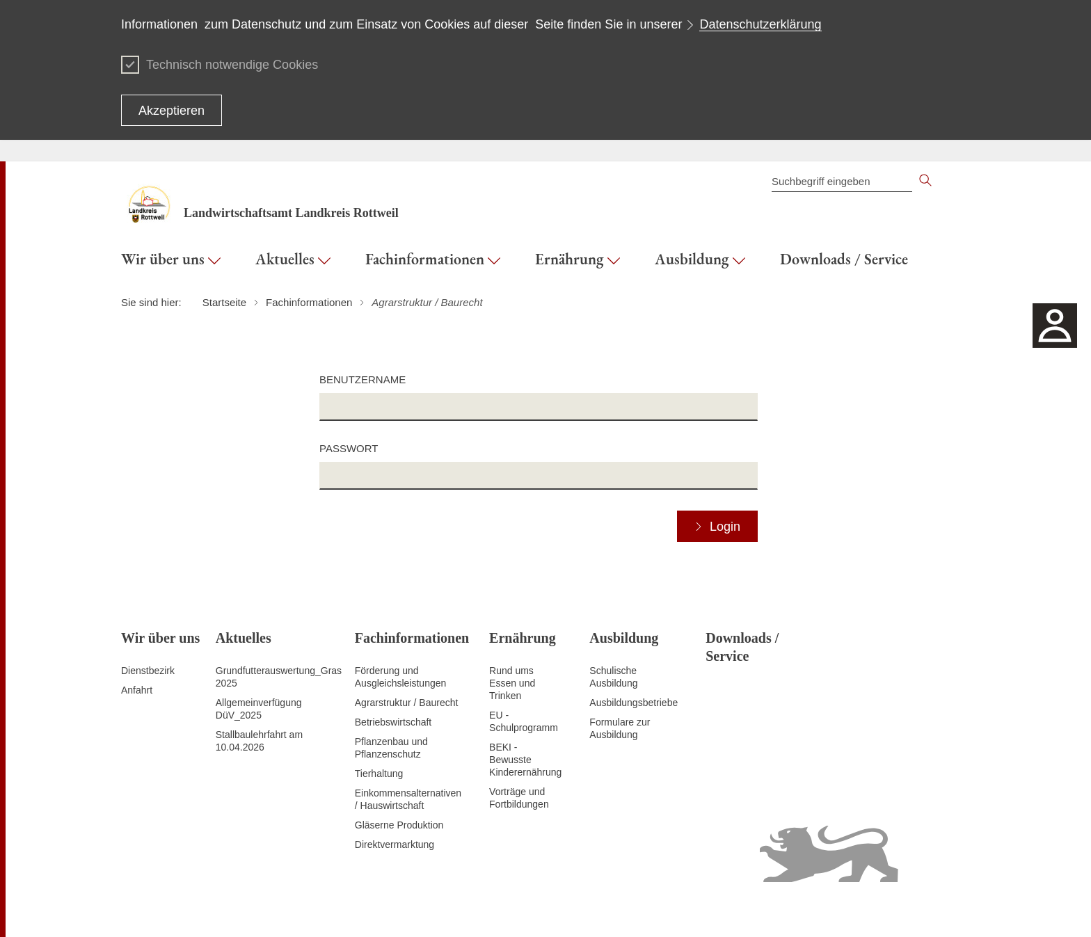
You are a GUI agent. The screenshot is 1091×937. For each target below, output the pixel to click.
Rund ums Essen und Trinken (512, 683)
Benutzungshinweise (869, 909)
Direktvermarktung (394, 844)
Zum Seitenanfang (160, 909)
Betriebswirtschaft (393, 722)
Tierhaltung (379, 773)
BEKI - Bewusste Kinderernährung (525, 760)
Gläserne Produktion (399, 825)
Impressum (946, 909)
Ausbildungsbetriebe (633, 702)
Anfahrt (136, 690)
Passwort (348, 448)
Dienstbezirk (148, 670)
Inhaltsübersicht (552, 909)
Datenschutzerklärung (760, 24)
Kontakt (609, 909)
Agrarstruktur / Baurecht (407, 702)
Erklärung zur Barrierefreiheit (756, 909)
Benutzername (362, 379)
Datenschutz (660, 909)
